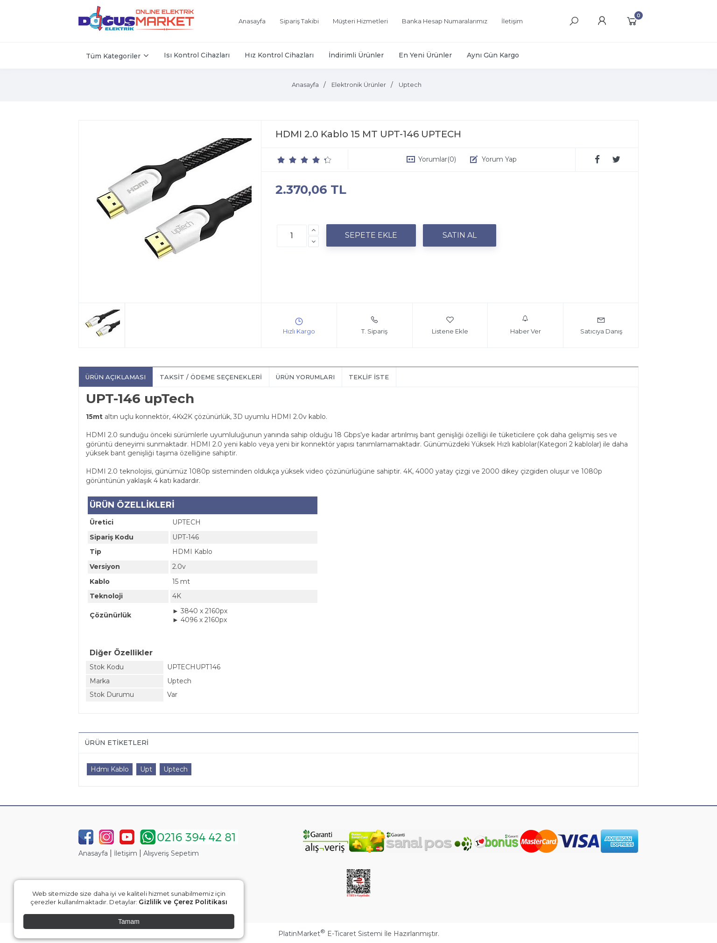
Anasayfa (93, 853)
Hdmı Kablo (110, 769)
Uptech (175, 769)
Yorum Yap (499, 159)
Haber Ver (525, 325)
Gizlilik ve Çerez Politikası (183, 902)
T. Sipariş (374, 325)
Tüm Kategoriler (113, 56)
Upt (146, 769)
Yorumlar (437, 159)
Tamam (129, 921)
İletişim (125, 853)
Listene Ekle (450, 325)
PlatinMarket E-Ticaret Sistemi (330, 933)
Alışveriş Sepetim (171, 853)
